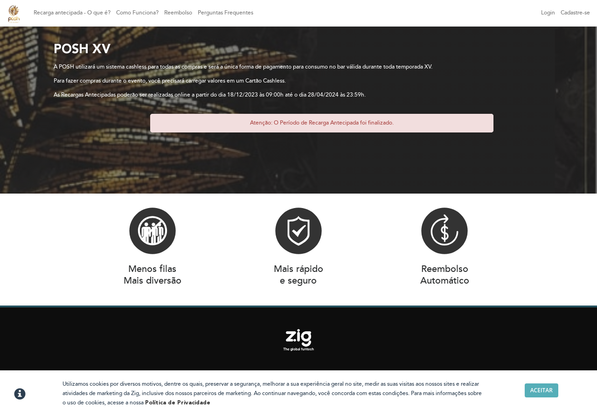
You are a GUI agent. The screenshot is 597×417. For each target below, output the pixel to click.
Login (548, 12)
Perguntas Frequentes (225, 12)
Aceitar (541, 390)
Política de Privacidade (177, 403)
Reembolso (178, 12)
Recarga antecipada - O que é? (72, 12)
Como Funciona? (137, 12)
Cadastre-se (575, 12)
